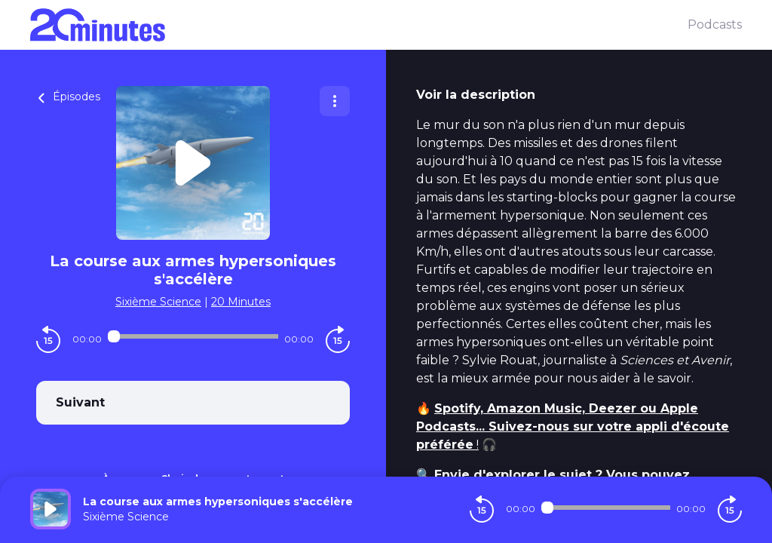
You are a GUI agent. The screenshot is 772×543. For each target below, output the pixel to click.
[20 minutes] (359, 25)
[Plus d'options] (335, 101)
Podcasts (715, 24)
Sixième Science (158, 301)
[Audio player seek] (193, 336)
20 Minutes (241, 301)
